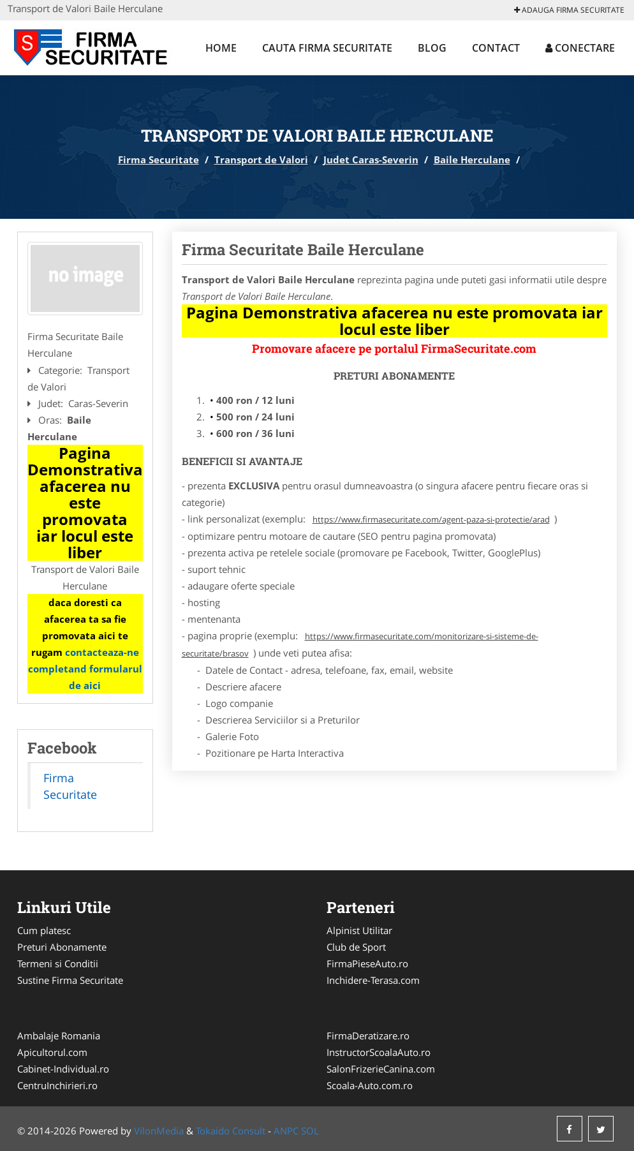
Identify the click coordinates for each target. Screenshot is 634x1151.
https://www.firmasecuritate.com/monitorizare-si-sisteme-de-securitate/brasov (360, 644)
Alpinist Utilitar (359, 930)
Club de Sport (356, 946)
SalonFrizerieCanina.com (381, 1068)
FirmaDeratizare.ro (368, 1035)
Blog (432, 48)
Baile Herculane (472, 159)
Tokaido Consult (230, 1130)
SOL (310, 1130)
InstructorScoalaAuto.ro (379, 1052)
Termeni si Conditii (57, 963)
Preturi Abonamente (62, 946)
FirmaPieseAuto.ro (367, 963)
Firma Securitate (158, 159)
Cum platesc (44, 930)
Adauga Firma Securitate (569, 9)
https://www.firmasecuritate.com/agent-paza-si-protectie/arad (431, 519)
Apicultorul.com (52, 1052)
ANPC (286, 1130)
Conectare (580, 48)
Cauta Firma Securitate (327, 48)
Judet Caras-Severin (370, 159)
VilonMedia (159, 1130)
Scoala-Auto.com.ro (370, 1085)
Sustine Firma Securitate (70, 980)
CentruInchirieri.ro (57, 1085)
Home (221, 48)
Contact (496, 48)
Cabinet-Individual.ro (63, 1068)
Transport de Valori (261, 159)
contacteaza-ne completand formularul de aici (85, 669)
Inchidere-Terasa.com (373, 980)
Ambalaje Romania (58, 1035)
